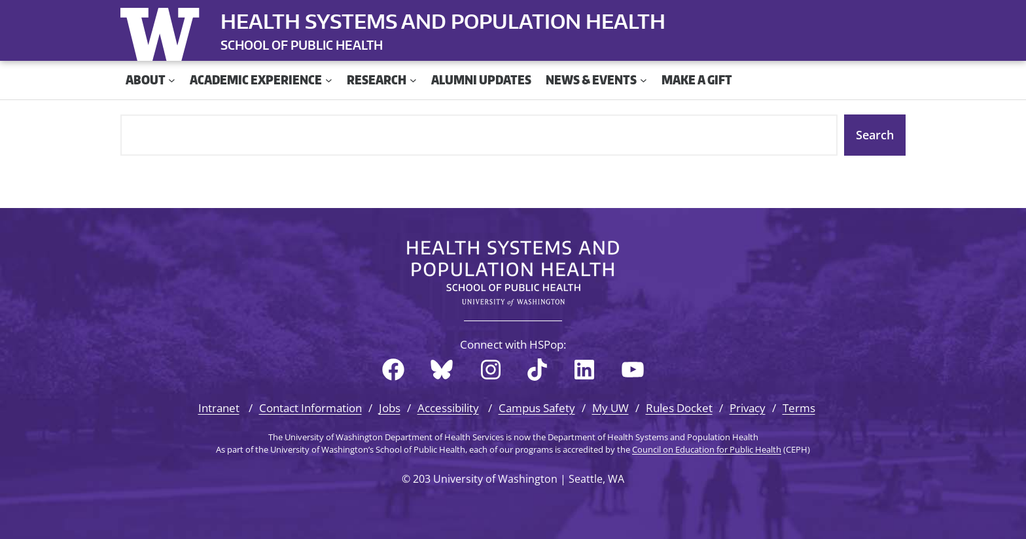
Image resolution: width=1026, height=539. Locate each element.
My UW (610, 407)
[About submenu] (171, 80)
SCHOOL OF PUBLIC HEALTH (302, 44)
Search (875, 135)
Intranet (218, 407)
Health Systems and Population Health (443, 21)
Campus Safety (537, 407)
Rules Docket (679, 407)
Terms (799, 407)
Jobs (389, 407)
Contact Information (310, 407)
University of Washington (162, 31)
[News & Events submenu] (643, 80)
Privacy (748, 407)
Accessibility (448, 407)
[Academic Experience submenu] (328, 80)
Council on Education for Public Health (706, 449)
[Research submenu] (413, 80)
